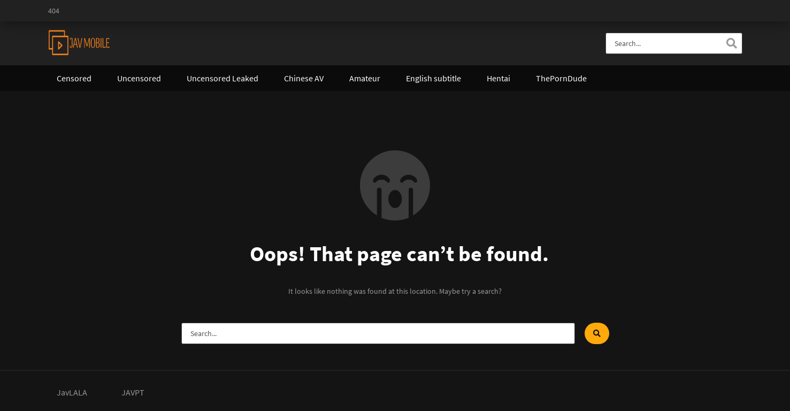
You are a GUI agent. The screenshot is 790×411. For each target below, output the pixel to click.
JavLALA (72, 392)
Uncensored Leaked (222, 78)
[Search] (731, 43)
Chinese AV (304, 78)
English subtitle (433, 78)
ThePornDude (561, 78)
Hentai (498, 78)
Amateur (364, 78)
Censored (74, 78)
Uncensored (139, 78)
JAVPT (132, 392)
